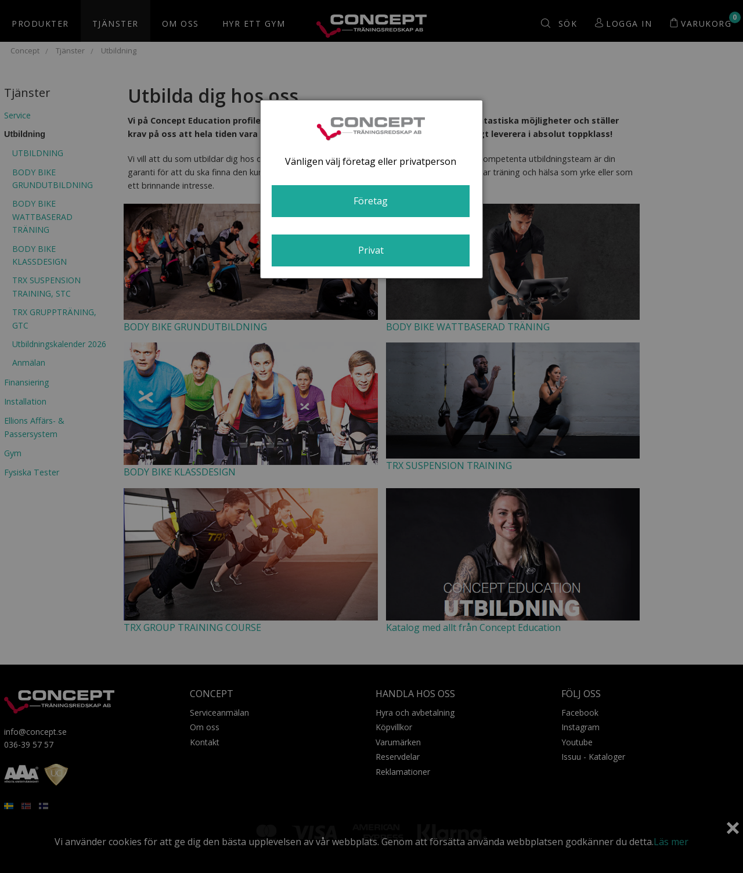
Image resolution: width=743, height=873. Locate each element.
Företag (371, 200)
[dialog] (371, 189)
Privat (371, 250)
